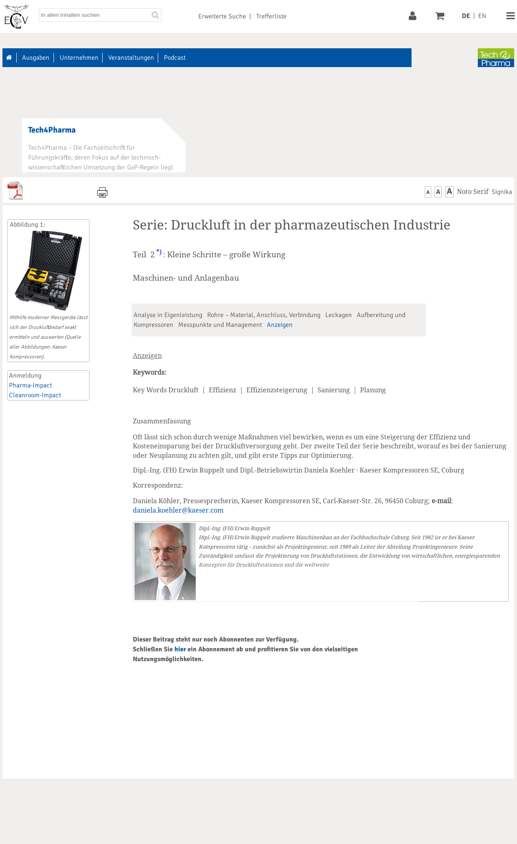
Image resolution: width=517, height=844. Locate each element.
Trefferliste (271, 16)
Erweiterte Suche (222, 16)
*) (159, 252)
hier (180, 649)
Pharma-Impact (30, 385)
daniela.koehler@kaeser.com (178, 510)
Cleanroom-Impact (35, 395)
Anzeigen (280, 325)
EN (482, 16)
